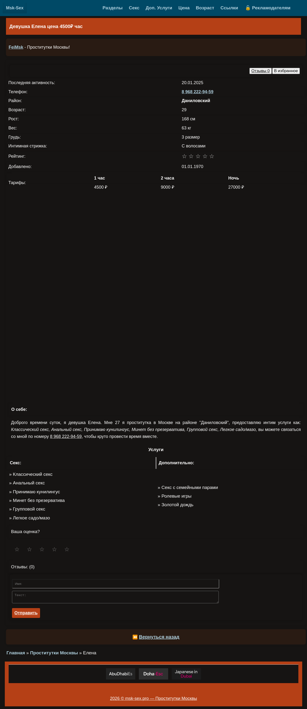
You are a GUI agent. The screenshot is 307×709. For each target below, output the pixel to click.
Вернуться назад (159, 638)
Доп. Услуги (159, 7)
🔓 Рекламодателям (267, 7)
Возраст (205, 7)
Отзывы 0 (260, 71)
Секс (134, 7)
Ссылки (229, 7)
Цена (184, 7)
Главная (15, 654)
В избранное (286, 71)
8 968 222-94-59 (197, 91)
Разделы (113, 7)
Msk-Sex (15, 8)
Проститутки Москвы (54, 654)
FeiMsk (16, 47)
